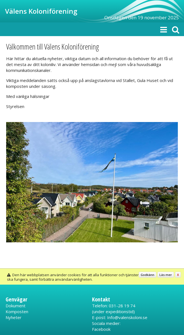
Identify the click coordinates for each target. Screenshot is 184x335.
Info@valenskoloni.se (127, 317)
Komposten (17, 311)
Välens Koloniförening (41, 11)
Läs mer (165, 275)
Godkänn (147, 275)
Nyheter (14, 317)
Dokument (15, 305)
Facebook (101, 329)
